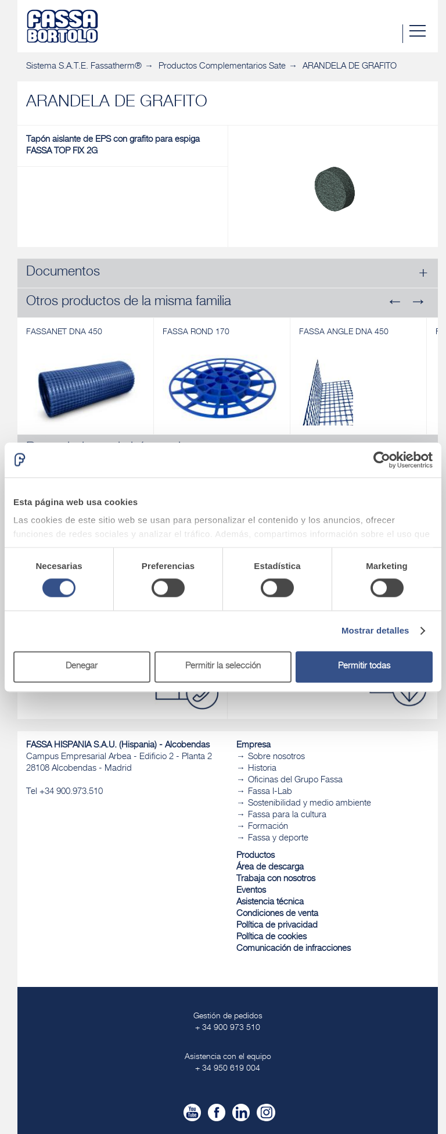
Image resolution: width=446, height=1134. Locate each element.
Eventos (251, 890)
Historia (262, 768)
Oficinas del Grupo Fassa (295, 780)
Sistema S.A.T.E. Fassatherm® (84, 66)
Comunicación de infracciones (293, 949)
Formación (268, 826)
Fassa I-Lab (270, 792)
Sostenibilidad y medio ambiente (309, 803)
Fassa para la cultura (287, 815)
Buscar (393, 33)
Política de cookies (271, 937)
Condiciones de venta (277, 914)
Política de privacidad (277, 925)
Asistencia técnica (270, 902)
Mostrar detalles (375, 631)
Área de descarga (270, 867)
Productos (255, 856)
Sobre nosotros (276, 757)
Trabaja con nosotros (275, 879)
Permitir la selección (223, 666)
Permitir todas (364, 666)
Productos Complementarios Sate (222, 66)
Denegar (82, 666)
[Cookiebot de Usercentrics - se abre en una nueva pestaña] (382, 459)
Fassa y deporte (278, 838)
